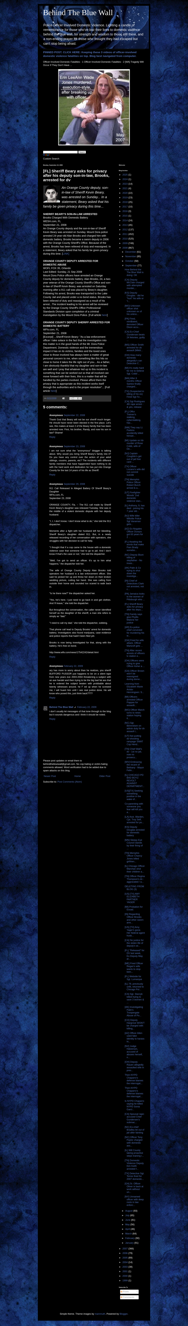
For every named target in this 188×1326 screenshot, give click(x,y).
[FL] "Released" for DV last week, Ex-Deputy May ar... (134, 954)
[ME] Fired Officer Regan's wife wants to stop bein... (134, 967)
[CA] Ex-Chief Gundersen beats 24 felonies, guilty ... (135, 336)
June (128, 1220)
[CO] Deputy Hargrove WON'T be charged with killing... (135, 1024)
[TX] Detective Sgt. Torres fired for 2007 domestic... (134, 1176)
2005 (125, 1257)
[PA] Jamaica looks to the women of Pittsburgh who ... (135, 596)
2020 (125, 193)
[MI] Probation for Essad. (134, 908)
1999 (125, 1280)
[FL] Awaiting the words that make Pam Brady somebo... (134, 546)
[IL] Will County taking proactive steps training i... (134, 1153)
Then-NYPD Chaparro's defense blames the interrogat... (134, 1079)
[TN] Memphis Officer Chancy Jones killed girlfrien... (133, 857)
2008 (125, 248)
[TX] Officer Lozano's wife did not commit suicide (135, 470)
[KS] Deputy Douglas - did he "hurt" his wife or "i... (134, 297)
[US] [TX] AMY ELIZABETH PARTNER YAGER (132, 898)
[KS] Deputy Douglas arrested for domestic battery (135, 831)
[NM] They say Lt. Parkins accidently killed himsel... (134, 431)
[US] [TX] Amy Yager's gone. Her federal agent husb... (135, 931)
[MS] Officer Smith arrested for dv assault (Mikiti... (134, 347)
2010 (125, 238)
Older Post (104, 776)
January (129, 1243)
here (104, 315)
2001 (125, 1271)
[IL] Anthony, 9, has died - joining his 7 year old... (135, 508)
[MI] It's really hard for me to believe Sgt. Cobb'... (134, 371)
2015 (125, 215)
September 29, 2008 (74, 484)
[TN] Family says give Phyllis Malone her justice (133, 618)
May (127, 1224)
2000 (125, 1276)
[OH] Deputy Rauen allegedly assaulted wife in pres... (134, 1066)
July (127, 1215)
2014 (125, 220)
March (128, 1233)
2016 (125, 211)
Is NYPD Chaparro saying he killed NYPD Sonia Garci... (134, 1105)
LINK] (66, 253)
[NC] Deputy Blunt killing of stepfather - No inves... (134, 559)
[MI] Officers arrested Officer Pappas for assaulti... (134, 701)
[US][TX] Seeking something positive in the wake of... (134, 795)
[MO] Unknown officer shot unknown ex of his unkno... (133, 310)
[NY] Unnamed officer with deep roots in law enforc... (134, 1200)
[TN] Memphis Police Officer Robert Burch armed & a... (133, 483)
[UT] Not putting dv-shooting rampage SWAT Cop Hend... (134, 740)
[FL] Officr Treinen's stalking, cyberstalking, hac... (133, 417)
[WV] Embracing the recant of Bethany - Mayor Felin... (134, 766)
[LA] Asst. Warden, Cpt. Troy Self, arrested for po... (134, 820)
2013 (125, 225)
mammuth (100, 1314)
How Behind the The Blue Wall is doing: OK (134, 272)
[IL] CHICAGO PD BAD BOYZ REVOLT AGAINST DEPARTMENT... (134, 780)
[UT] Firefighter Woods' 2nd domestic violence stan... (133, 496)
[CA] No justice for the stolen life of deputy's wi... (134, 943)
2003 (125, 1267)
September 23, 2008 (74, 446)
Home (77, 776)
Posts (125, 1291)
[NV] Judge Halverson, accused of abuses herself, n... (134, 1052)
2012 (125, 229)
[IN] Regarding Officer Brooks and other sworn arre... (134, 918)
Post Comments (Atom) (69, 781)
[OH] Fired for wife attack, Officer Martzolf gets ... (134, 643)
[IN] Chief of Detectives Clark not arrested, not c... (134, 584)
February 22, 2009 (73, 666)
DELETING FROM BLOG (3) (134, 888)
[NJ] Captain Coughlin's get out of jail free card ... (133, 457)
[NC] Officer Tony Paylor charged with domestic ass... (133, 1141)
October (129, 261)
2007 (125, 1248)
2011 (125, 234)
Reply (52, 437)
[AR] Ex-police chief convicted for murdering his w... (134, 631)
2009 (125, 243)
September (131, 265)
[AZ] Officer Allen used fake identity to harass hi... (134, 1037)
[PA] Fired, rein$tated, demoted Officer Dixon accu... (134, 322)
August (129, 1211)
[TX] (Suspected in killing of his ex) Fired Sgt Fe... (134, 394)
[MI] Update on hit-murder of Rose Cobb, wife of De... (134, 444)
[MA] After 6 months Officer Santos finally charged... (133, 382)
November (131, 256)
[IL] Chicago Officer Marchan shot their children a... (135, 869)
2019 (125, 197)
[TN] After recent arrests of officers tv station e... (135, 653)
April (128, 1229)
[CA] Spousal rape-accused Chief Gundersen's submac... (135, 1118)
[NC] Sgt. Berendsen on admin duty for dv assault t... (135, 727)
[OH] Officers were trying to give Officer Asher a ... (135, 663)
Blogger (124, 1314)
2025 (125, 174)
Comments (127, 1297)
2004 (125, 1262)
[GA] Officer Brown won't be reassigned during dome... (134, 675)
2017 (125, 206)
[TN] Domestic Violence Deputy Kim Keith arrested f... (134, 1164)
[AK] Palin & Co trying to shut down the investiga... (133, 572)
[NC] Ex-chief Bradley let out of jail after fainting (134, 1130)
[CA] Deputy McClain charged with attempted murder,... (134, 284)
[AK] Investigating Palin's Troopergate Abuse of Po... (134, 1011)
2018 (125, 202)
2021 (125, 188)
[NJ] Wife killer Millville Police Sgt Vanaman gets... (133, 519)
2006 (125, 1253)
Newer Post (50, 776)
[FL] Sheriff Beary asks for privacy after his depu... (134, 607)
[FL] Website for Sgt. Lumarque (133, 978)
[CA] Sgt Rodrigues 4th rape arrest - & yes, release (135, 404)
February (130, 1238)
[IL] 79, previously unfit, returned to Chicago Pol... (134, 987)
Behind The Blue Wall (78, 12)
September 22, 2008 (74, 415)
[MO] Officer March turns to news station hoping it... (135, 714)
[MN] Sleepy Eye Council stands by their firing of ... (134, 844)
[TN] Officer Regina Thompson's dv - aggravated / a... (135, 879)
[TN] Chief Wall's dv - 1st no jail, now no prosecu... (133, 753)
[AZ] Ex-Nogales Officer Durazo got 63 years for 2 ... (134, 533)
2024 (125, 179)
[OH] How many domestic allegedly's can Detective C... (133, 359)
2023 (125, 184)
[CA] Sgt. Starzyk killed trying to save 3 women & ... (134, 998)
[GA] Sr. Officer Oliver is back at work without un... (134, 1187)
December (131, 252)
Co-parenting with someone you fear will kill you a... (134, 808)
